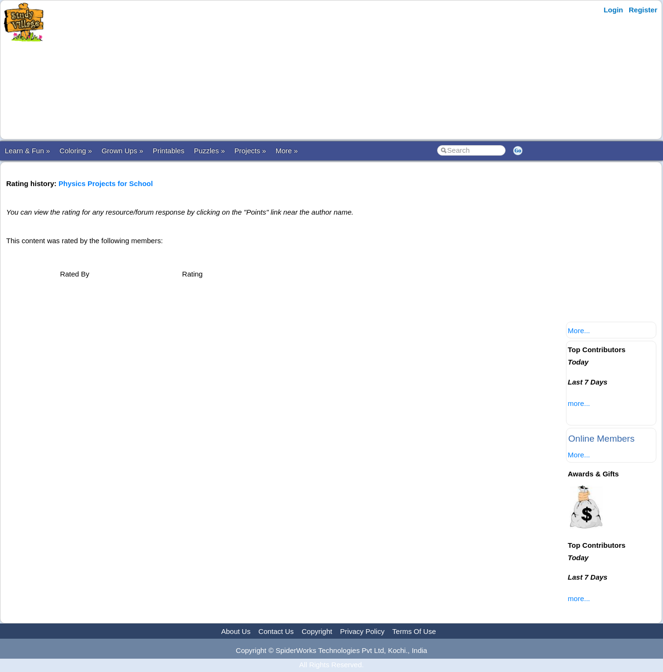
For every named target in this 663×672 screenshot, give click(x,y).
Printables (169, 151)
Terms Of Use (414, 631)
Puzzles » (209, 151)
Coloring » (75, 151)
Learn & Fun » (27, 151)
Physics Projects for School (105, 183)
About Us (236, 631)
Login (613, 10)
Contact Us (275, 631)
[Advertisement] (234, 70)
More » (286, 151)
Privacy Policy (362, 631)
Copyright (317, 631)
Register (643, 10)
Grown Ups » (122, 151)
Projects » (250, 151)
